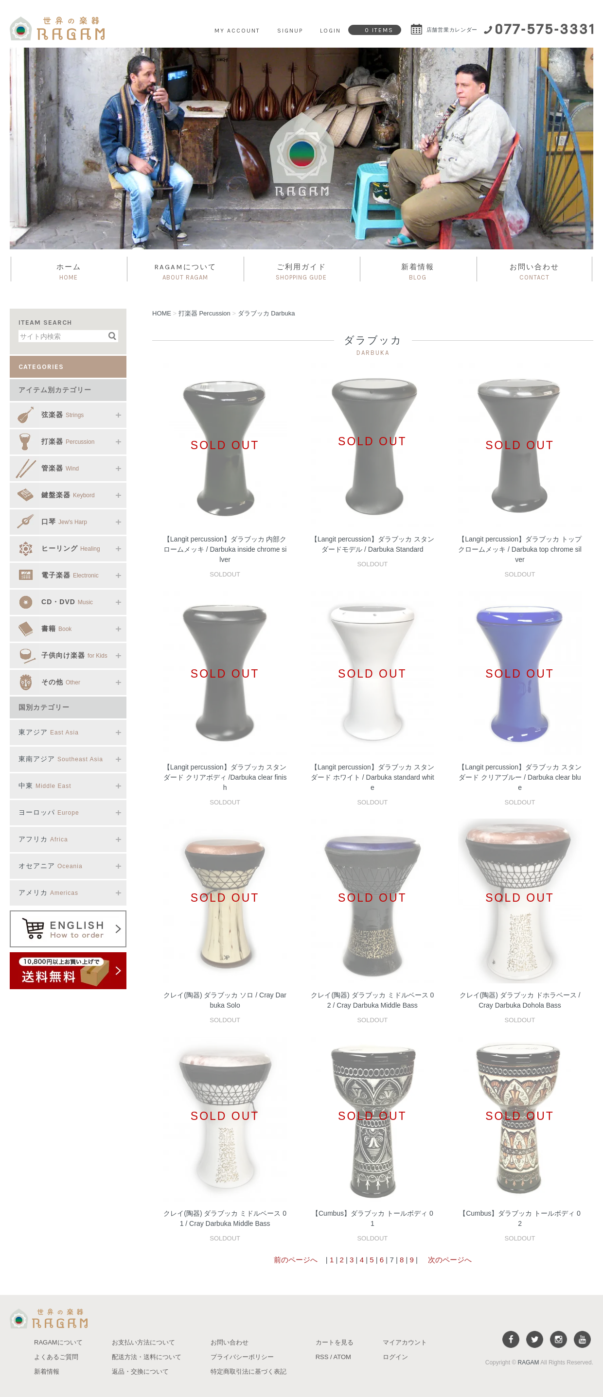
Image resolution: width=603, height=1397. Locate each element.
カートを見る (335, 1342)
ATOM (342, 1357)
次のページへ (449, 1260)
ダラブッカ (266, 313)
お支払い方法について (143, 1342)
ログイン (395, 1357)
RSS (322, 1357)
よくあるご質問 (56, 1357)
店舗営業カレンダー (444, 30)
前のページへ (296, 1260)
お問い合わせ (534, 272)
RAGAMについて (184, 272)
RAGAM (528, 1362)
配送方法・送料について (146, 1357)
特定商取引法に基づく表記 (248, 1371)
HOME (161, 313)
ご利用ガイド (301, 272)
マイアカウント (405, 1342)
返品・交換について (140, 1371)
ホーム (68, 272)
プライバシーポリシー (242, 1357)
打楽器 (204, 313)
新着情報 (417, 272)
